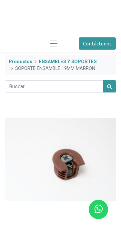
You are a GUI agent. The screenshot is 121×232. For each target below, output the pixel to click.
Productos (20, 61)
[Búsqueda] (109, 86)
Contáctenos (97, 43)
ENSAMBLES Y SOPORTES (68, 61)
